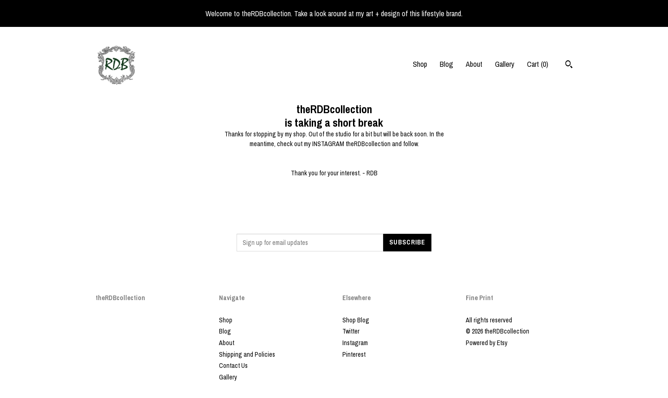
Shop (420, 64)
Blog (446, 64)
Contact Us (233, 365)
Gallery (504, 64)
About (474, 64)
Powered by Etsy (486, 343)
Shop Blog (355, 320)
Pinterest (354, 354)
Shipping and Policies (247, 354)
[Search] (568, 65)
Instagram (355, 343)
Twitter (351, 331)
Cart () (537, 64)
